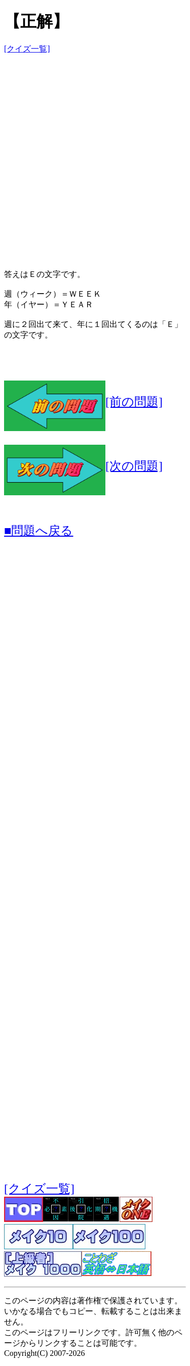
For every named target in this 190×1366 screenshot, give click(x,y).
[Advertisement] (95, 157)
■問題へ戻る (38, 530)
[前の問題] (83, 401)
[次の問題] (83, 466)
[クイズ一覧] (27, 48)
